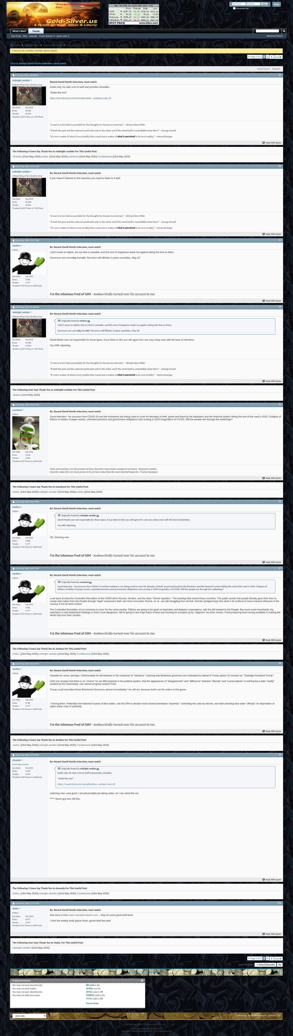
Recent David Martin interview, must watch (42, 63)
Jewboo (17, 394)
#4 (280, 306)
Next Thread (155, 972)
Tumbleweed (105, 156)
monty (80, 491)
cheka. (44, 156)
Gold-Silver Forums (257, 1015)
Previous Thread (139, 972)
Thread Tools (262, 69)
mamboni (73, 156)
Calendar (33, 36)
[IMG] (89, 991)
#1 (280, 75)
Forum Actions (45, 36)
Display (275, 69)
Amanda (17, 156)
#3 (280, 240)
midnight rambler (48, 491)
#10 (279, 903)
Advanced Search (274, 36)
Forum (36, 31)
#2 (280, 166)
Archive (272, 1015)
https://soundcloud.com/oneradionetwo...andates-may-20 (80, 98)
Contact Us (241, 1015)
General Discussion (52, 45)
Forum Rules (92, 1003)
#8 (280, 663)
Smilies (89, 988)
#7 (280, 568)
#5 (280, 404)
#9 (280, 754)
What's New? (19, 31)
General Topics (32, 45)
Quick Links (62, 36)
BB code (90, 985)
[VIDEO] (90, 995)
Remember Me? (241, 8)
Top (279, 965)
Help (276, 4)
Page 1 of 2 (256, 56)
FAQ (25, 36)
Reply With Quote (272, 143)
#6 (280, 501)
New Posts (16, 36)
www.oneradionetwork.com (83, 915)
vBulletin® (146, 1028)
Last (278, 56)
